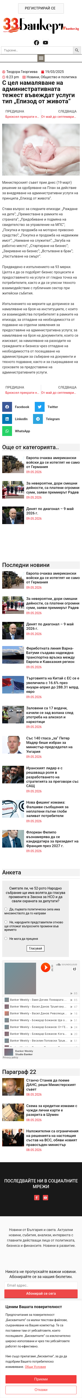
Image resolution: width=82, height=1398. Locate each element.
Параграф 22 (19, 1072)
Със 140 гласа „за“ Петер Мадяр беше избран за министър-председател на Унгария (49, 745)
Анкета (11, 872)
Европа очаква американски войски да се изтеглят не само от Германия (53, 462)
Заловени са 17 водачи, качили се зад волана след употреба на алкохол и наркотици (49, 715)
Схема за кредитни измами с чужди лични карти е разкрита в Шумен (51, 1110)
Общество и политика (59, 77)
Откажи (41, 1389)
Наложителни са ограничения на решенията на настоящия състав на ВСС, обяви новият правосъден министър (52, 1138)
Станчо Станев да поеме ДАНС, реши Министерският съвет (51, 1084)
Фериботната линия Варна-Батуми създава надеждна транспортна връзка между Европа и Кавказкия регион (50, 655)
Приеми (41, 1379)
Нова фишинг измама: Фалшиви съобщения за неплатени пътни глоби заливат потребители (47, 809)
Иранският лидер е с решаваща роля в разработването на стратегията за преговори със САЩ (52, 777)
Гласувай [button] (35, 948)
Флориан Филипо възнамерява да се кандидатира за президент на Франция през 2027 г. (52, 839)
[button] (41, 58)
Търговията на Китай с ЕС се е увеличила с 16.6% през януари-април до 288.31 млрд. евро (52, 685)
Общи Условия (35, 1367)
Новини (33, 77)
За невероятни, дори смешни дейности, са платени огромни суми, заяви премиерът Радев (52, 487)
